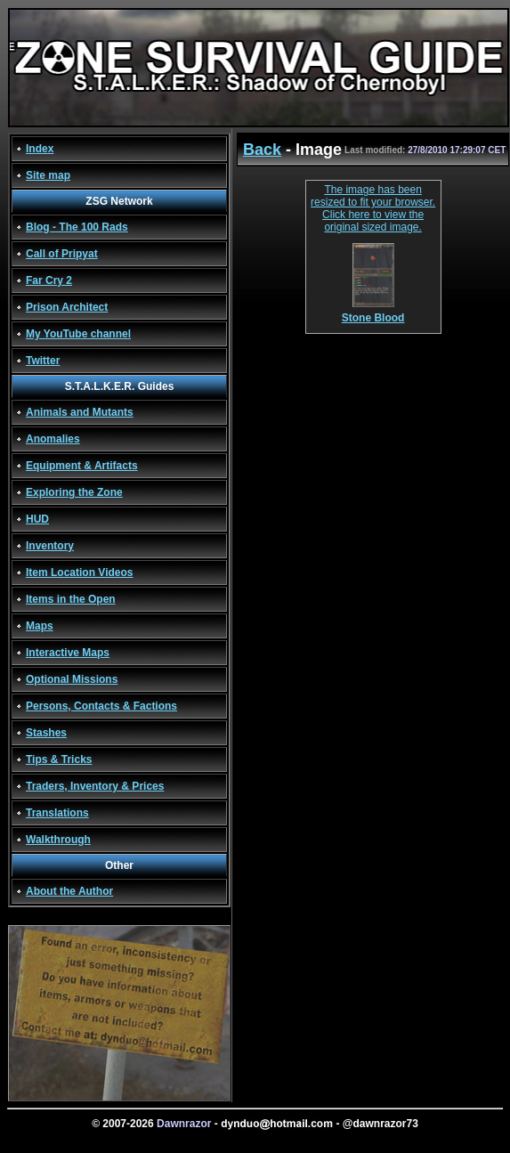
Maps (39, 626)
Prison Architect (67, 307)
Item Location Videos (79, 572)
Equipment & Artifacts (82, 465)
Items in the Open (71, 599)
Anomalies (53, 439)
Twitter (43, 360)
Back (262, 149)
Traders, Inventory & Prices (95, 786)
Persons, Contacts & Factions (101, 706)
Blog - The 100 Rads (77, 227)
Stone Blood (373, 313)
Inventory (50, 546)
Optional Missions (71, 679)
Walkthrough (58, 839)
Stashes (46, 733)
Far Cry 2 (49, 280)
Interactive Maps (67, 652)
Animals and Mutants (80, 412)
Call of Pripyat (62, 254)
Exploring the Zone (74, 492)
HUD (37, 519)
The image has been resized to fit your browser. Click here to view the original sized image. (373, 208)
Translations (57, 813)
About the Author (69, 891)
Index (39, 148)
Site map (48, 175)
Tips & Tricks (59, 759)
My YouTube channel (78, 334)
